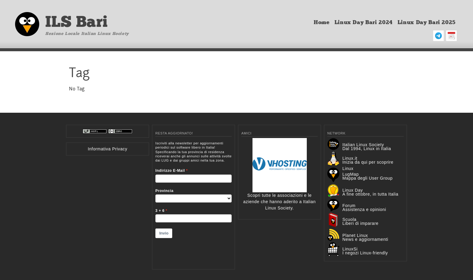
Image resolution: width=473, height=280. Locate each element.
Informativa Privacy (107, 148)
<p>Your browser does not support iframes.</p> (193, 201)
